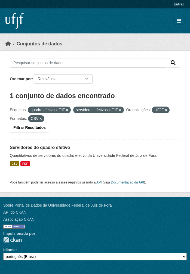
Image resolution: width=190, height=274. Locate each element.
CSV (15, 163)
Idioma (9, 250)
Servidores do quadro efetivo (40, 147)
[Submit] (173, 63)
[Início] (8, 43)
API (99, 182)
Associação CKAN (18, 219)
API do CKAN (14, 212)
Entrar (179, 4)
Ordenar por (21, 79)
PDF (25, 163)
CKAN (12, 240)
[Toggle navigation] (179, 21)
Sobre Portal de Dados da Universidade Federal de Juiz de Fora (57, 205)
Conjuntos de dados (39, 43)
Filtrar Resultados (29, 127)
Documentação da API (127, 182)
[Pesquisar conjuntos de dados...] (88, 63)
